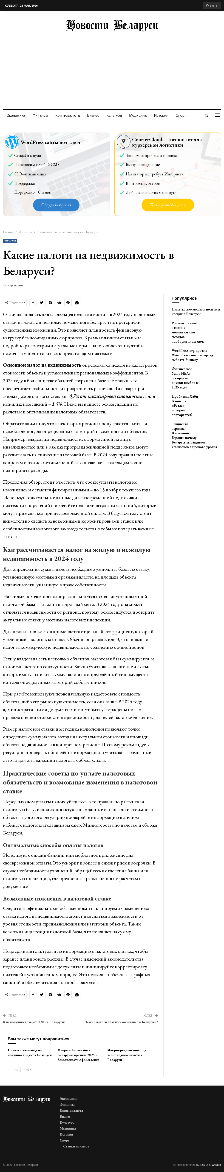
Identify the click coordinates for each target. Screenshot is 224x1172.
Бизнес (95, 115)
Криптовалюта (69, 115)
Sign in (212, 5)
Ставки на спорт (76, 1146)
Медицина (141, 115)
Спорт (186, 115)
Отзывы (44, 192)
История (165, 115)
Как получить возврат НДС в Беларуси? (34, 1022)
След (26, 1069)
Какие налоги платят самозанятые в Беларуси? (122, 1022)
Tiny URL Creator (210, 1164)
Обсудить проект (56, 205)
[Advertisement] (112, 66)
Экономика (16, 115)
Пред (13, 1069)
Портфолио (24, 192)
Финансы (41, 115)
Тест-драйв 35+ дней (168, 205)
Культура (117, 115)
